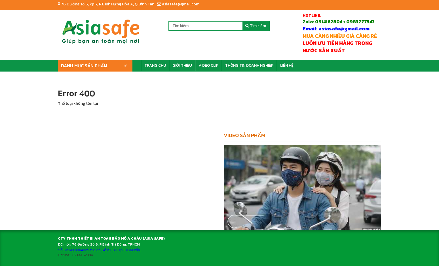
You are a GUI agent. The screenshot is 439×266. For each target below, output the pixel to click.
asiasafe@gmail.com (178, 4)
